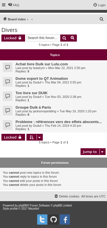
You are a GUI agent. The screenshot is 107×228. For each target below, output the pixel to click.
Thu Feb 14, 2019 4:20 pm (63, 125)
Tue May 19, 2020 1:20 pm (78, 111)
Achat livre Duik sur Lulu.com (41, 64)
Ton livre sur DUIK (31, 93)
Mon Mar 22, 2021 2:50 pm (66, 68)
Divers (9, 30)
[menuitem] (13, 5)
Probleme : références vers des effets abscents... (58, 122)
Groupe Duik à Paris (33, 107)
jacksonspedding (44, 111)
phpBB (23, 205)
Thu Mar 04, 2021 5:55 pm (63, 82)
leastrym (39, 68)
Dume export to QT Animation (41, 78)
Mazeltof (33, 208)
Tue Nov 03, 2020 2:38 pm (63, 96)
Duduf (37, 82)
